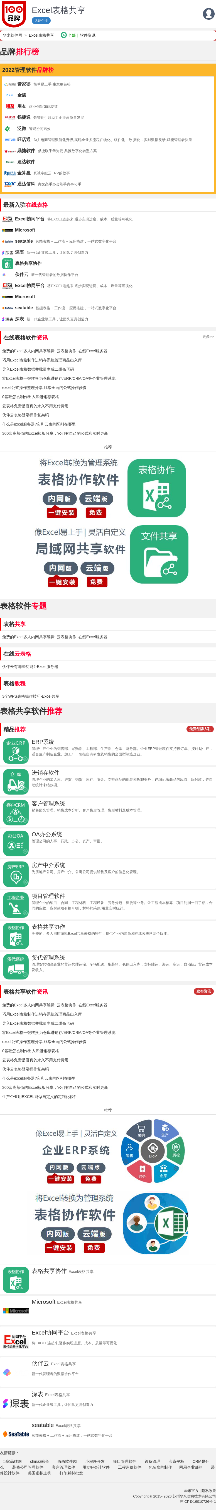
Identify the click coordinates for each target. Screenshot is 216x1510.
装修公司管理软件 (27, 1467)
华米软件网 (12, 35)
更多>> (208, 337)
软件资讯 (87, 35)
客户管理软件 (63, 1467)
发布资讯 (204, 991)
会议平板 (176, 1461)
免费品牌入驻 (200, 729)
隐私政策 (209, 1491)
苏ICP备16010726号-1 (198, 1501)
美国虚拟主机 (39, 1473)
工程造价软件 (129, 1467)
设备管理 (152, 1461)
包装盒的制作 (160, 1467)
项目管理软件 (124, 1461)
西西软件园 (67, 1461)
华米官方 (191, 1491)
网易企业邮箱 (191, 1467)
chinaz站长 (39, 1461)
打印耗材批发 (71, 1473)
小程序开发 (95, 1461)
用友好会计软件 (96, 1467)
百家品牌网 (12, 1461)
